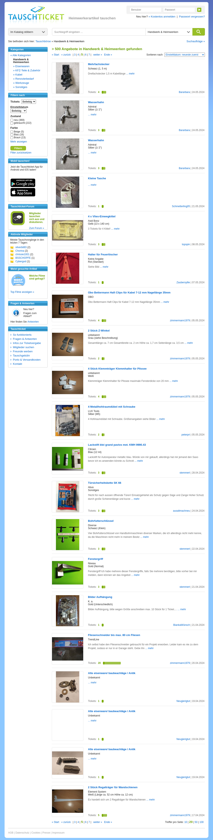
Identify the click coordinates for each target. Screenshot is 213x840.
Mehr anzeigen (18, 141)
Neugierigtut (183, 701)
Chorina (19, 250)
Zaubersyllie (183, 282)
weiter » (97, 54)
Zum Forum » (36, 228)
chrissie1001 (22, 254)
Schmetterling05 (181, 206)
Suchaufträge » (196, 41)
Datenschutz (22, 832)
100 (201, 822)
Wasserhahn (96, 102)
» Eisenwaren (21, 66)
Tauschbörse (43, 41)
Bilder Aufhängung (100, 597)
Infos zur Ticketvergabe (27, 343)
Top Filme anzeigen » (22, 292)
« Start (55, 54)
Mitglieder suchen (23, 347)
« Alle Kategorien (20, 55)
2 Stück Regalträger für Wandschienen (112, 787)
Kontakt (17, 363)
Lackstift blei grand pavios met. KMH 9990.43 (117, 444)
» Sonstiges (20, 87)
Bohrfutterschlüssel (101, 520)
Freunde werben (23, 351)
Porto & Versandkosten (27, 359)
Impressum (58, 832)
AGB (10, 832)
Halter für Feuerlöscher (103, 254)
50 (196, 822)
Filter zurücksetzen (20, 152)
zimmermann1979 (180, 320)
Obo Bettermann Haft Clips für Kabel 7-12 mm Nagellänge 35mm (129, 292)
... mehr (130, 73)
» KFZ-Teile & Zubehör (26, 70)
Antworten (33, 321)
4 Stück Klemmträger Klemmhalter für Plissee (117, 368)
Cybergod (20, 261)
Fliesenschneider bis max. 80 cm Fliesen (114, 635)
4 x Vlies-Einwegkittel (101, 216)
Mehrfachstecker (98, 64)
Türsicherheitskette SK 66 (104, 482)
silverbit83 (21, 247)
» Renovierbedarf (23, 78)
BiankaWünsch (181, 625)
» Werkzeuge (21, 82)
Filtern (18, 148)
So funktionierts (22, 334)
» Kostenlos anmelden (162, 16)
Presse (46, 832)
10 (185, 822)
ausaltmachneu (181, 510)
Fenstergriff (95, 558)
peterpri (185, 434)
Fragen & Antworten (25, 338)
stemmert (185, 472)
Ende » (108, 54)
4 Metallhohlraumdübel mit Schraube (111, 406)
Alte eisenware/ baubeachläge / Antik (111, 673)
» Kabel (17, 74)
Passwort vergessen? (192, 16)
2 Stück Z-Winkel (99, 330)
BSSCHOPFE (23, 257)
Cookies (35, 832)
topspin (186, 244)
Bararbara (184, 92)
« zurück (66, 54)
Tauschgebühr (21, 355)
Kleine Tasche (97, 178)
